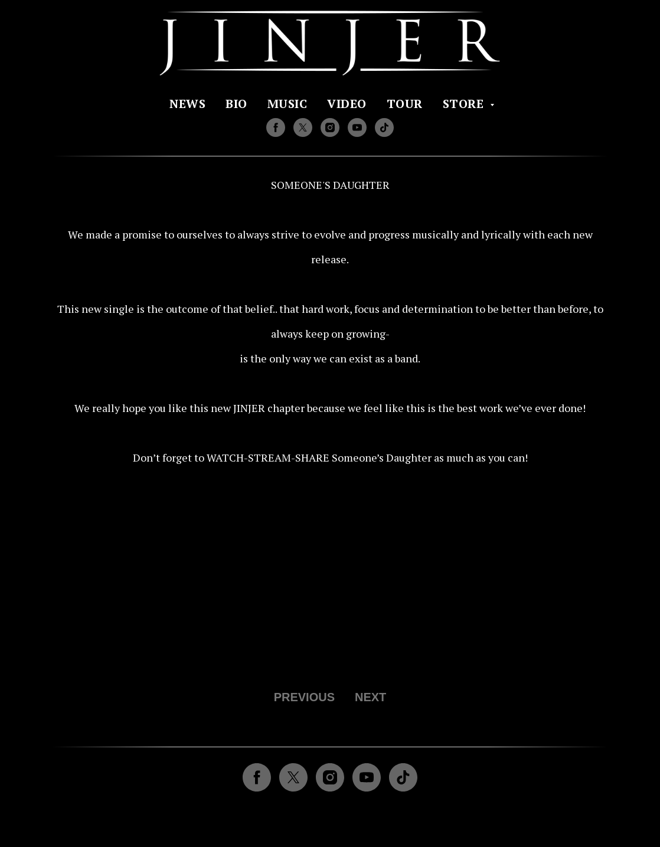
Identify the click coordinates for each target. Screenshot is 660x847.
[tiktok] (384, 127)
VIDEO (347, 104)
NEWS (187, 104)
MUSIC (287, 104)
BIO (236, 104)
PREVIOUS (304, 697)
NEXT (370, 697)
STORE (465, 104)
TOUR (405, 104)
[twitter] (302, 127)
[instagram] (330, 127)
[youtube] (357, 127)
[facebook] (275, 127)
